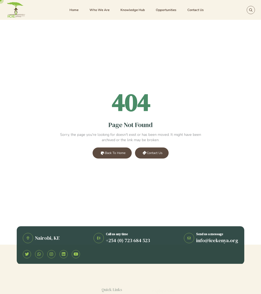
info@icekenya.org (217, 241)
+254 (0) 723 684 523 (128, 241)
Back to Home (112, 153)
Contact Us (195, 10)
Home (74, 10)
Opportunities (166, 10)
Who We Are (99, 10)
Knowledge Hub (133, 10)
